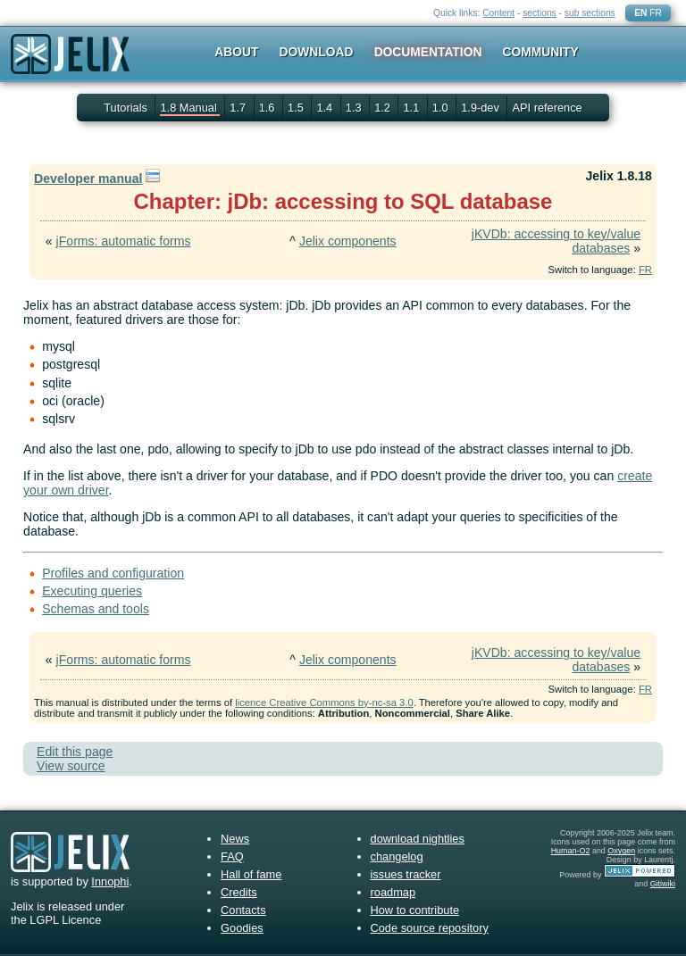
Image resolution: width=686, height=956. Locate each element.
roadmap (393, 892)
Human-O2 (570, 850)
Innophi (110, 881)
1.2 (383, 107)
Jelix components (348, 241)
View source (71, 766)
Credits (239, 892)
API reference (546, 107)
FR (655, 13)
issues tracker (406, 874)
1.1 (412, 107)
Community (541, 52)
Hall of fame (251, 874)
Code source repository (430, 928)
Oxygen (621, 850)
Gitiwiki (662, 883)
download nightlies (417, 838)
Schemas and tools (95, 609)
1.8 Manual (190, 107)
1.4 (325, 107)
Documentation (428, 52)
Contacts (243, 910)
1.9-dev (481, 107)
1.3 (355, 107)
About (236, 52)
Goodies (242, 928)
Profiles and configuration (113, 573)
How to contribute (415, 910)
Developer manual (88, 178)
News (235, 838)
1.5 (297, 107)
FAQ (232, 856)
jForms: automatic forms (123, 241)
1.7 (239, 107)
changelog (397, 856)
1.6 (268, 107)
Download (317, 52)
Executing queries (92, 591)
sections (539, 13)
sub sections (590, 13)
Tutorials (125, 107)
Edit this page (75, 751)
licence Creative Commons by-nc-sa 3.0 (324, 702)
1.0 (441, 107)
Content (498, 13)
